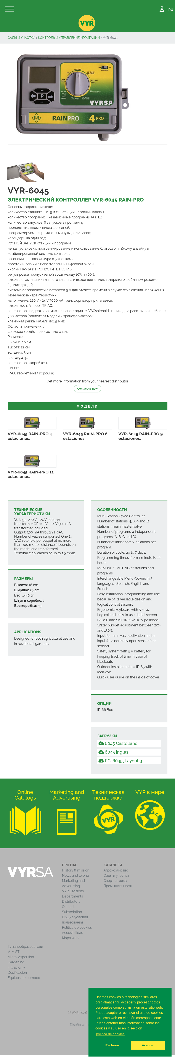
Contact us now (87, 388)
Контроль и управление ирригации (69, 37)
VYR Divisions (73, 891)
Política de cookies (77, 927)
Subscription (72, 912)
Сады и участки (21, 37)
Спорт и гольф (115, 881)
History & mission (75, 870)
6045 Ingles (113, 752)
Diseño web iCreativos (87, 1025)
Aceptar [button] (148, 1045)
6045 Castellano (118, 743)
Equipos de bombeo (24, 978)
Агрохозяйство (116, 870)
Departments (72, 896)
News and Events (76, 875)
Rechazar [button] (112, 1045)
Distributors (71, 901)
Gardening (16, 962)
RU (170, 10)
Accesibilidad (72, 933)
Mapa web (70, 938)
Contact (68, 907)
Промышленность (118, 886)
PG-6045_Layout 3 (120, 760)
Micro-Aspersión (21, 957)
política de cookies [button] (110, 1034)
